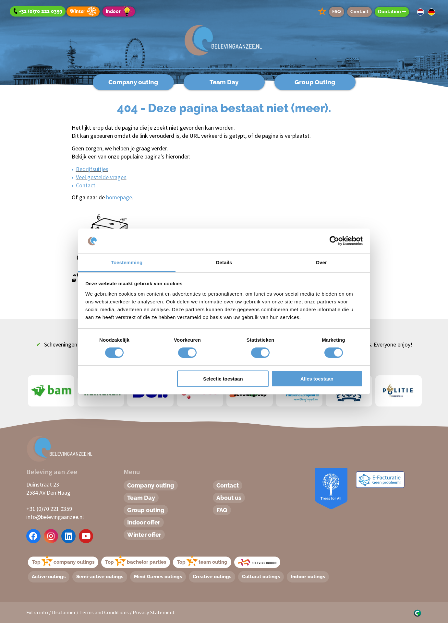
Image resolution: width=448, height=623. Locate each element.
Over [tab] (321, 262)
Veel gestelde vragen (101, 177)
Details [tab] (224, 262)
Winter (84, 11)
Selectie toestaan (223, 379)
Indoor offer (143, 522)
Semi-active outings (99, 577)
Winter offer (144, 534)
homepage (119, 197)
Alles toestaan (316, 379)
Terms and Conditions (104, 612)
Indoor (120, 11)
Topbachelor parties (135, 562)
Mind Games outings (158, 577)
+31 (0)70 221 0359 (49, 508)
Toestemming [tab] (127, 262)
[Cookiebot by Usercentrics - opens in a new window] (334, 241)
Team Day (224, 82)
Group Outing (315, 82)
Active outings (49, 577)
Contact (359, 11)
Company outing (133, 82)
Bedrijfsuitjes (92, 169)
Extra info (37, 612)
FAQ (336, 11)
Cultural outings (261, 577)
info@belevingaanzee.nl (55, 517)
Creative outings (212, 577)
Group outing (145, 510)
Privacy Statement (154, 612)
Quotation (392, 11)
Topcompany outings (63, 562)
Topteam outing (202, 562)
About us (228, 497)
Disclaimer (64, 612)
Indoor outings (308, 577)
